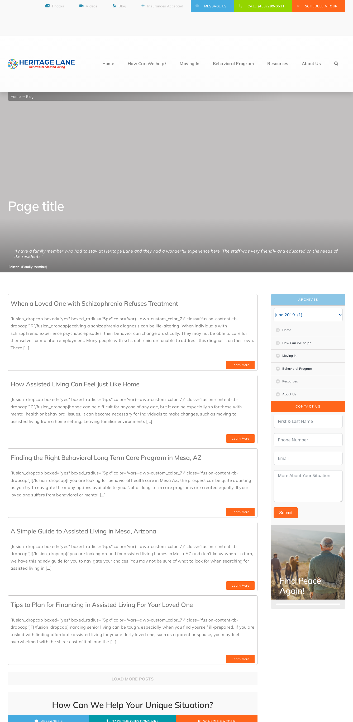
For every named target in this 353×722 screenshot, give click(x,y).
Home (16, 96)
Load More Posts (133, 679)
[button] (336, 64)
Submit (285, 512)
